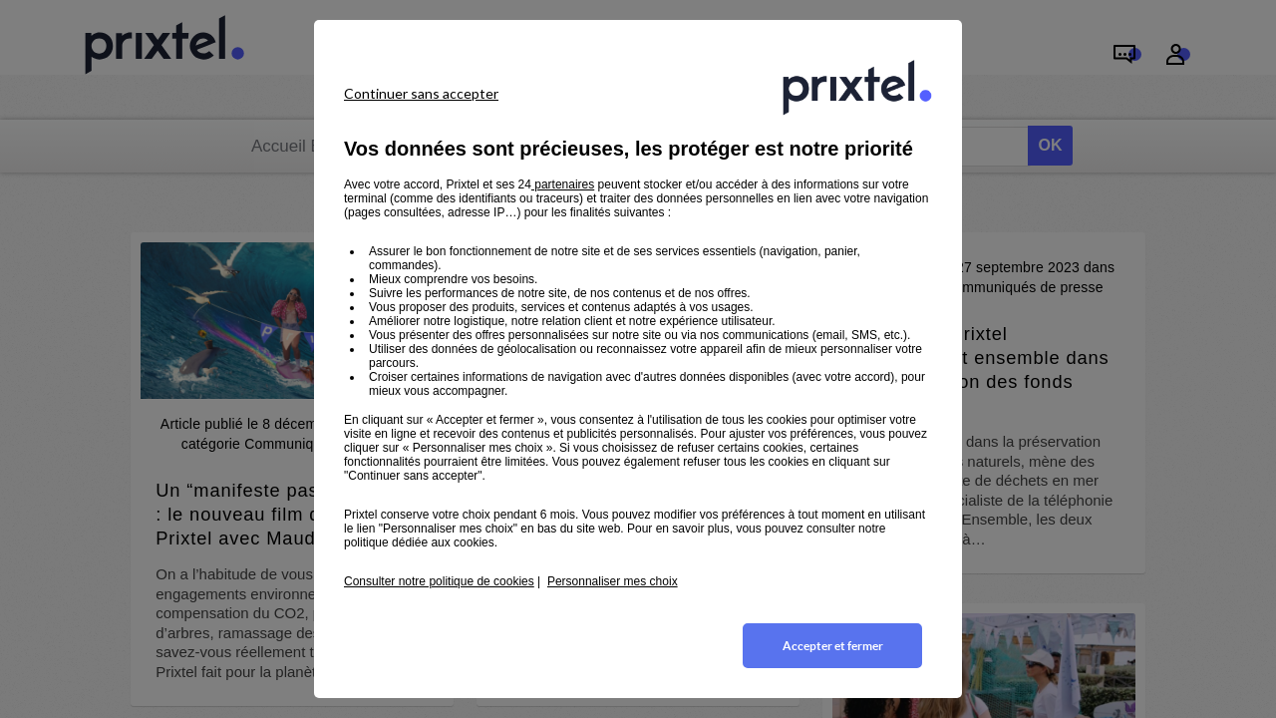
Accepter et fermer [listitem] (833, 645)
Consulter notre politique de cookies (439, 581)
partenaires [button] (562, 184)
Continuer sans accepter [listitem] (421, 93)
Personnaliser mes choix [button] (612, 581)
